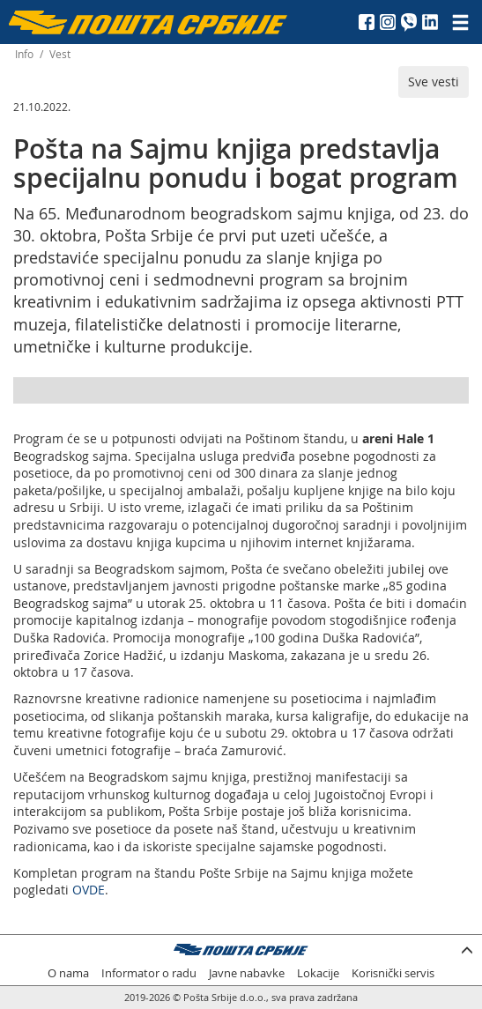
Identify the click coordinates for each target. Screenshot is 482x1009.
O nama (68, 973)
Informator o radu (149, 973)
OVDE (88, 889)
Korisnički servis (393, 973)
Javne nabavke (247, 973)
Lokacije (318, 973)
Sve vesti (433, 81)
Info (24, 54)
